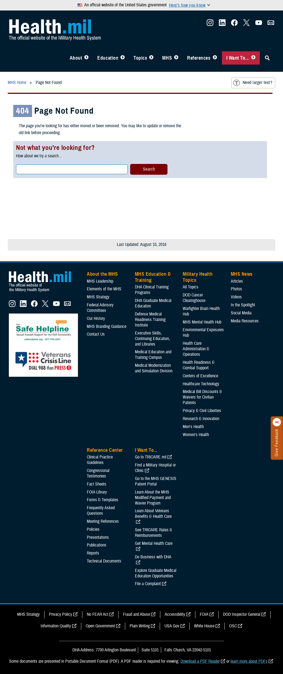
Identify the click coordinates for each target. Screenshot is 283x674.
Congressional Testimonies (98, 473)
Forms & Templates (102, 500)
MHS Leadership (100, 281)
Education (107, 58)
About (76, 58)
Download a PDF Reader (200, 661)
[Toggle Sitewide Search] (267, 57)
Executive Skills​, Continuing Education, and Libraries (152, 338)
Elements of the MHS (104, 289)
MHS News (242, 274)
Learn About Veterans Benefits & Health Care (153, 513)
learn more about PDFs (249, 661)
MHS (167, 58)
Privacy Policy (60, 614)
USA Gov (171, 626)
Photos (236, 289)
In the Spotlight (243, 305)
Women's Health (196, 434)
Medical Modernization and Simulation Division (153, 368)
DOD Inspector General (241, 614)
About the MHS (102, 274)
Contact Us (96, 334)
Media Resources (245, 321)
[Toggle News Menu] (176, 58)
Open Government (100, 626)
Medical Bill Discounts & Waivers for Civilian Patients (202, 397)
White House (204, 626)
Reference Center (105, 450)
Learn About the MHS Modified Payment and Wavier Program (153, 497)
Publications (96, 545)
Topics (140, 58)
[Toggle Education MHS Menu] (122, 58)
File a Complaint (148, 584)
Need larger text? (252, 82)
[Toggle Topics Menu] (151, 58)
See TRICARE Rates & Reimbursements (153, 532)
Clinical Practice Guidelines (100, 459)
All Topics (190, 287)
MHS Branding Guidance (106, 326)
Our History (96, 318)
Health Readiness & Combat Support (198, 365)
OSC (233, 626)
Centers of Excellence (200, 376)
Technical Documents (104, 561)
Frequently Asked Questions (101, 510)
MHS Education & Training (153, 277)
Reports (93, 553)
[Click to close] (277, 422)
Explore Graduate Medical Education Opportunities (155, 573)
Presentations (98, 537)
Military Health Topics (198, 277)
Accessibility (175, 614)
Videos (236, 297)
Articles (237, 281)
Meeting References (103, 521)
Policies (93, 529)
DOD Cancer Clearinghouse (194, 297)
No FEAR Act (97, 614)
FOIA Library (97, 492)
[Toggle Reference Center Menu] (215, 58)
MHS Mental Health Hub (202, 322)
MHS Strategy (98, 297)
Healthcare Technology (201, 384)
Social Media (241, 313)
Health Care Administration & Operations (196, 349)
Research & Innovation (201, 418)
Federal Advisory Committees (100, 307)
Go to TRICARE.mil (150, 457)
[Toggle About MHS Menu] (86, 58)
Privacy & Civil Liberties (202, 410)
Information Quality (56, 626)
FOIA (204, 614)
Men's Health (193, 426)
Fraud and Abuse (136, 614)
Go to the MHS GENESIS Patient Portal (155, 481)
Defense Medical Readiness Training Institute (150, 319)
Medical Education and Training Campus (153, 354)
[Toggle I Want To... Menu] (253, 58)
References (198, 58)
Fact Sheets (96, 484)
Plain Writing (140, 626)
